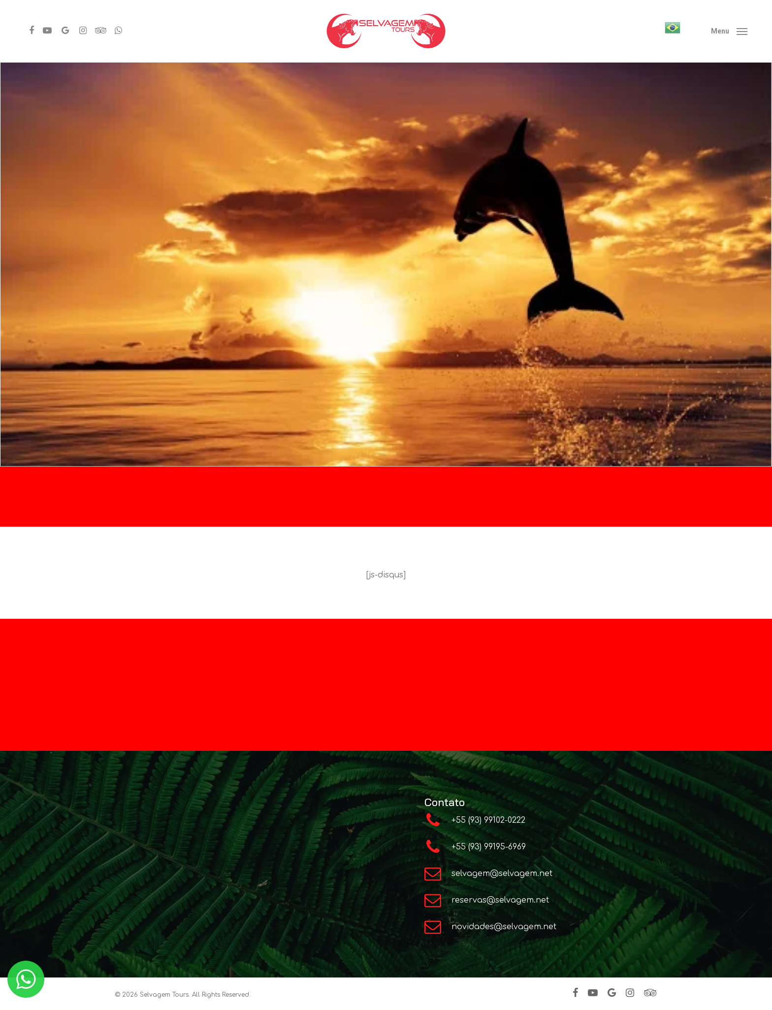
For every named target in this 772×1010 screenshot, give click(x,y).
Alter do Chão (465, 664)
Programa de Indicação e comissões (353, 664)
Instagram (323, 720)
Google (514, 721)
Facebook (372, 720)
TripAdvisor (467, 721)
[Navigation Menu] (729, 31)
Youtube (418, 720)
